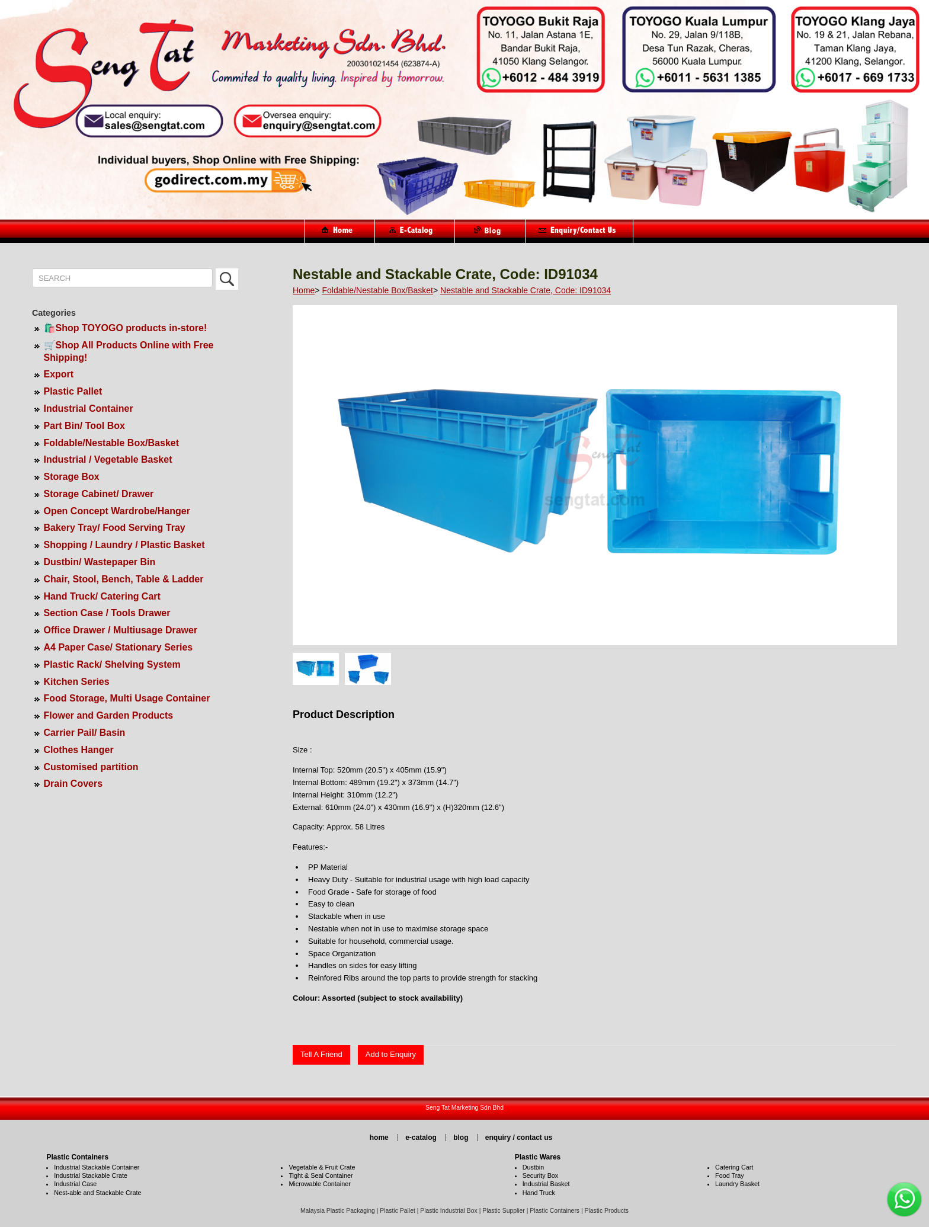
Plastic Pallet (73, 391)
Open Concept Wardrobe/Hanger (117, 511)
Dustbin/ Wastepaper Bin (100, 562)
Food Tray (729, 1175)
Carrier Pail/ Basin (85, 733)
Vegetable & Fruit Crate (322, 1167)
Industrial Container (88, 408)
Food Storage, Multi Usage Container (127, 698)
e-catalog (421, 1137)
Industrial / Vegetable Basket (108, 459)
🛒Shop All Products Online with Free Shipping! (129, 351)
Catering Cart (734, 1167)
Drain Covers (73, 784)
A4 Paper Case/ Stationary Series (118, 647)
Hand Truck (539, 1192)
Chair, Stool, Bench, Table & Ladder (124, 579)
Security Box (541, 1175)
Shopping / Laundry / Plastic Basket (124, 545)
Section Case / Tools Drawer (107, 613)
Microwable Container (319, 1183)
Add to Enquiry (391, 1054)
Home (304, 290)
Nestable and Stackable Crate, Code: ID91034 (525, 290)
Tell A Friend (321, 1054)
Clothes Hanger (79, 750)
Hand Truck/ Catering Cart (102, 596)
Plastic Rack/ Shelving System (112, 664)
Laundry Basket (737, 1183)
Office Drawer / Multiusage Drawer (121, 630)
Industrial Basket (546, 1183)
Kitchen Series (77, 682)
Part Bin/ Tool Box (84, 426)
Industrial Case (75, 1183)
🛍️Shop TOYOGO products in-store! (125, 328)
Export (59, 374)
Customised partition (91, 767)
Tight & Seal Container (321, 1175)
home (379, 1137)
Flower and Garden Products (109, 715)
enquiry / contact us (518, 1137)
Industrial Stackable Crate (90, 1175)
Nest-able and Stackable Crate (97, 1192)
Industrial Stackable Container (96, 1167)
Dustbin (533, 1167)
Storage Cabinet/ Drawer (99, 494)
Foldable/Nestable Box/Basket (112, 443)
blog (460, 1137)
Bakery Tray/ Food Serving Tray (114, 528)
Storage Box (72, 477)
